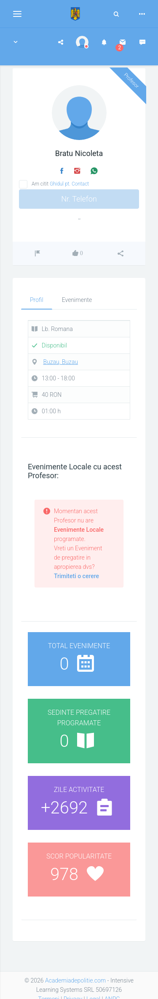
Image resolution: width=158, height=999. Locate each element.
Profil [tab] (36, 299)
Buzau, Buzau (60, 361)
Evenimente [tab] (77, 299)
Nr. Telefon (79, 198)
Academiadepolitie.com (75, 980)
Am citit (60, 184)
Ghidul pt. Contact (69, 184)
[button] (15, 42)
